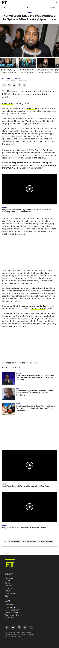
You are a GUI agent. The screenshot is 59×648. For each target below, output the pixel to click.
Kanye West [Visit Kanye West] (14, 541)
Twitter (7, 583)
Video (28, 7)
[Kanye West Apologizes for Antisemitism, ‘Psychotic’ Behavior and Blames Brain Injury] (45, 66)
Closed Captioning (12, 610)
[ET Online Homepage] (5, 2)
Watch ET (53, 7)
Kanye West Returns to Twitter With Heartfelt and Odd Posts (25, 486)
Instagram (9, 580)
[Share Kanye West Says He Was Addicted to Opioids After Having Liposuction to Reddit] (14, 85)
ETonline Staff (10, 593)
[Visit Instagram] (19, 627)
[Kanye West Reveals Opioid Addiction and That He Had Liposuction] (9, 66)
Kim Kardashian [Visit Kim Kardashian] (29, 541)
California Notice (11, 612)
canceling (43, 162)
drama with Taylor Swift (33, 306)
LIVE (5, 7)
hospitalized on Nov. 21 (23, 162)
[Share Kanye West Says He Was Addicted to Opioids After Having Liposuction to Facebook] (4, 85)
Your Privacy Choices (13, 615)
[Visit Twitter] (13, 627)
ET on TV (8, 588)
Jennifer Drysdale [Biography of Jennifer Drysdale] (12, 78)
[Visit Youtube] (25, 627)
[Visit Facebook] (7, 627)
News (29, 12)
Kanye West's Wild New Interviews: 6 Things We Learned (24, 528)
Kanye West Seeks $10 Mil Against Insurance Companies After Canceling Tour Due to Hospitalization (26, 211)
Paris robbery (38, 308)
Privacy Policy (10, 607)
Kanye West (7, 103)
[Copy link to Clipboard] (25, 85)
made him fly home (11, 133)
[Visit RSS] (31, 627)
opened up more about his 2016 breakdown (28, 288)
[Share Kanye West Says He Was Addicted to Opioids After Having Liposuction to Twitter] (9, 85)
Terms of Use (10, 605)
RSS (6, 596)
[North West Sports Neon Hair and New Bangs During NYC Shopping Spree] (27, 66)
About (7, 591)
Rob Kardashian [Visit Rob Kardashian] (46, 541)
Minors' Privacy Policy (14, 617)
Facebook (9, 578)
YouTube (8, 586)
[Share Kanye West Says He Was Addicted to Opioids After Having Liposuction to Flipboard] (19, 85)
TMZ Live (31, 108)
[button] (29, 188)
